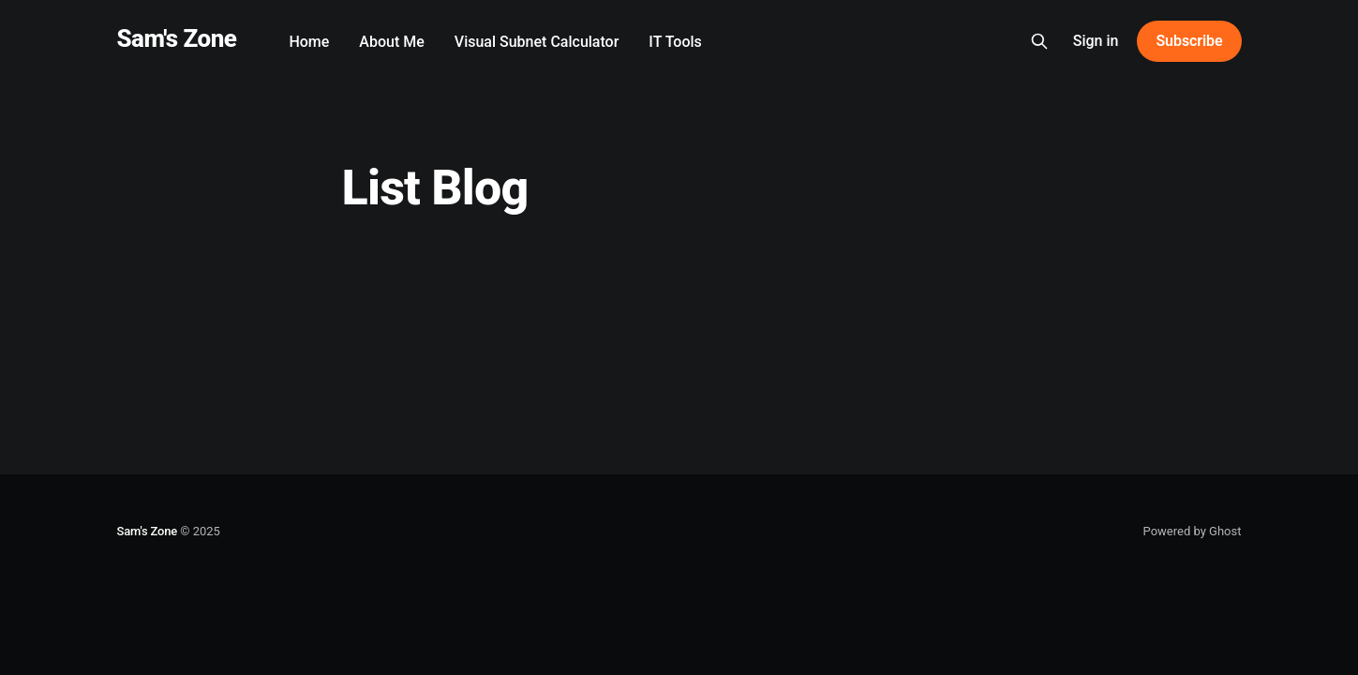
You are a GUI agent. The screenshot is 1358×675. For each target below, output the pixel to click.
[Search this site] (1039, 41)
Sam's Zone (177, 39)
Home (309, 42)
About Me (391, 42)
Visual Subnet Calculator (537, 42)
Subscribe (1189, 41)
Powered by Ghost (1192, 531)
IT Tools (675, 42)
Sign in (1096, 41)
